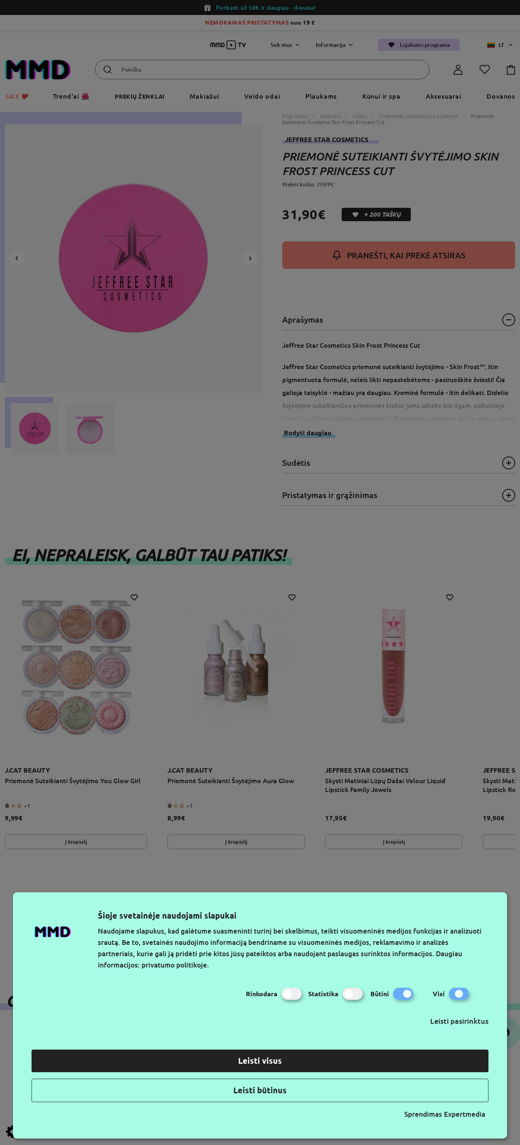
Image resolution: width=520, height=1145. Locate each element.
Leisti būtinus (260, 1090)
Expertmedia (464, 1114)
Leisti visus (260, 1060)
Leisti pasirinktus (459, 1021)
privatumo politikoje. (175, 965)
